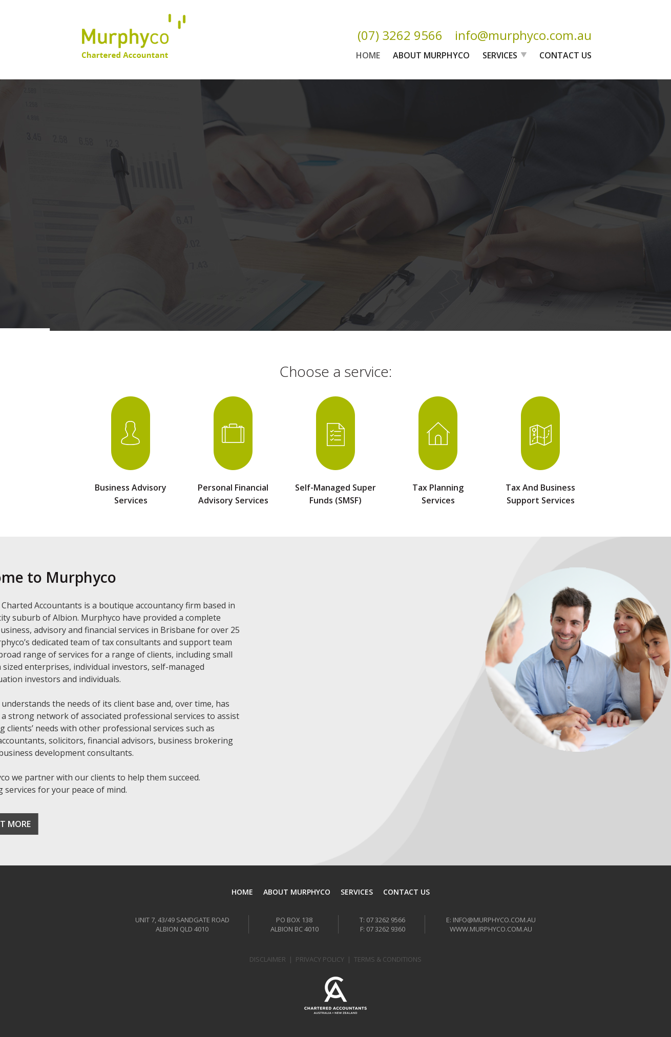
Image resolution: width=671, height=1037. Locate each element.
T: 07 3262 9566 (382, 919)
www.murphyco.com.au (491, 929)
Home (368, 55)
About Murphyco (431, 55)
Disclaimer (267, 959)
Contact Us (565, 55)
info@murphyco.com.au (523, 35)
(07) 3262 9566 (400, 35)
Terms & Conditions (388, 959)
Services (500, 55)
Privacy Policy (320, 959)
